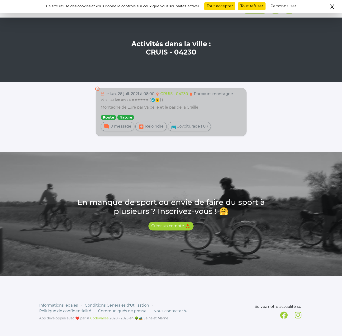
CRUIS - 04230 (174, 94)
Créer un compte (171, 226)
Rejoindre (151, 126)
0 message (117, 126)
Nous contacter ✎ (170, 311)
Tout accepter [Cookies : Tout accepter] (220, 6)
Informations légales (58, 305)
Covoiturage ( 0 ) (189, 126)
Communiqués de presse (122, 311)
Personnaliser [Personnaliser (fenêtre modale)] (283, 6)
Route (108, 117)
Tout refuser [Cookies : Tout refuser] (251, 6)
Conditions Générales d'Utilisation (117, 305)
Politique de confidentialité (65, 311)
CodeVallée (99, 318)
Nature (125, 117)
